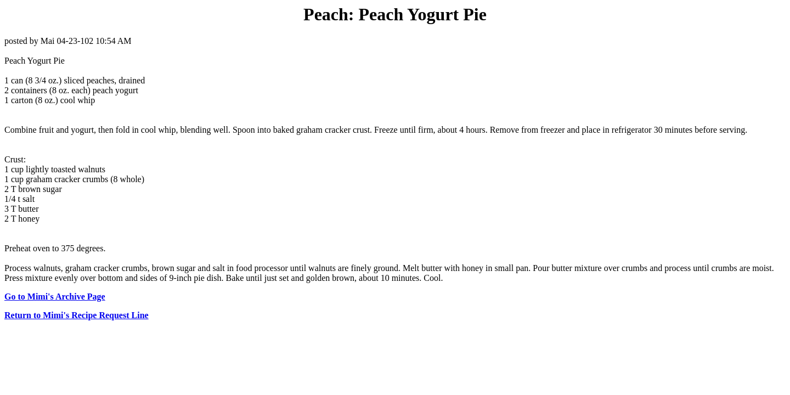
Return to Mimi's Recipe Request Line (76, 315)
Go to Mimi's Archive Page (54, 296)
